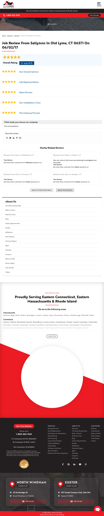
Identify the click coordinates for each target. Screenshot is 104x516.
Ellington (62, 327)
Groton (28, 182)
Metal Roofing (52, 436)
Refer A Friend (10, 210)
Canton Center (49, 322)
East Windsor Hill (51, 327)
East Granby (64, 325)
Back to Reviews (65, 190)
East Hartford (8, 327)
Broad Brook (38, 322)
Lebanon (79, 330)
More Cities (52, 336)
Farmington (77, 327)
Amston (77, 182)
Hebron (46, 330)
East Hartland (19, 327)
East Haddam (75, 325)
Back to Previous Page (41, 190)
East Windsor (39, 327)
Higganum (54, 330)
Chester (69, 322)
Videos (7, 272)
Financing (75, 458)
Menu (99, 4)
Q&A (7, 245)
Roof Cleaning (52, 438)
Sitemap (61, 515)
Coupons (8, 254)
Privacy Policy (44, 515)
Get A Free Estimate (24, 426)
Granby (16, 330)
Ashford (13, 322)
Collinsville (93, 322)
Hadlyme (31, 330)
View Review (8, 160)
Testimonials (95, 431)
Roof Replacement (54, 431)
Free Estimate (94, 15)
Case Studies (9, 268)
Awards (7, 228)
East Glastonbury (52, 325)
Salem (77, 167)
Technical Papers (11, 241)
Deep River (24, 325)
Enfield (69, 327)
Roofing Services (53, 428)
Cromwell (15, 325)
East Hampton (86, 325)
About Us (10, 201)
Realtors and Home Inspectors (58, 453)
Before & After (10, 259)
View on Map (28, 501)
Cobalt (75, 322)
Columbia (7, 325)
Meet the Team (10, 214)
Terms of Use (53, 515)
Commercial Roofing (54, 441)
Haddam (23, 330)
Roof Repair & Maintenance (57, 433)
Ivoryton (61, 330)
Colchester (83, 322)
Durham (32, 325)
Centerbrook (61, 322)
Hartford (38, 330)
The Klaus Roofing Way (13, 206)
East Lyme (29, 327)
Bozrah (29, 322)
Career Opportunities (12, 223)
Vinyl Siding (52, 446)
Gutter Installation (54, 443)
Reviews (94, 428)
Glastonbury (8, 330)
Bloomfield (21, 322)
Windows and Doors (54, 448)
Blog (6, 219)
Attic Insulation (53, 451)
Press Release (9, 237)
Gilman (86, 327)
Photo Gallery (10, 263)
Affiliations (9, 232)
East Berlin (41, 325)
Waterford (29, 162)
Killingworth (70, 330)
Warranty (8, 250)
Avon (13, 315)
